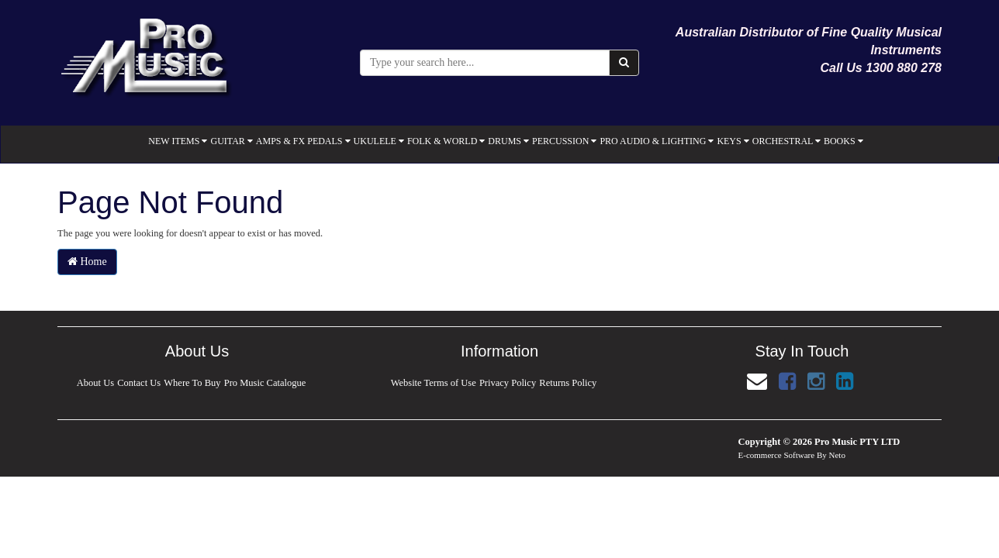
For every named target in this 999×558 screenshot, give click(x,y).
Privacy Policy (507, 382)
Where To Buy (192, 382)
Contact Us (139, 382)
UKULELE (379, 141)
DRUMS (508, 141)
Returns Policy (568, 382)
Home (87, 261)
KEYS (732, 141)
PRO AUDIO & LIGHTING (657, 141)
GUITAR (231, 141)
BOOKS (843, 141)
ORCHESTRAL (786, 141)
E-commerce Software (776, 455)
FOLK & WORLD (446, 141)
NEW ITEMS (177, 141)
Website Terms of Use (432, 382)
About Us (94, 382)
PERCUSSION (564, 141)
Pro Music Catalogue (265, 382)
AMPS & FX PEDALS (303, 141)
